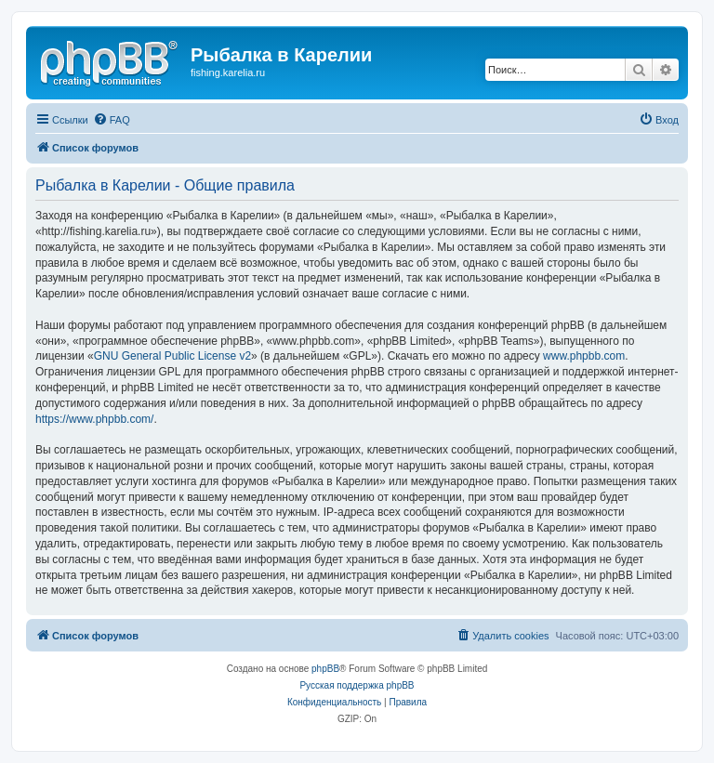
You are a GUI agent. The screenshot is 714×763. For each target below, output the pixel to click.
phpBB (325, 669)
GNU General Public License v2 (172, 355)
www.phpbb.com (584, 355)
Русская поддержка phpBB (356, 685)
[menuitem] (111, 120)
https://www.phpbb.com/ (94, 419)
